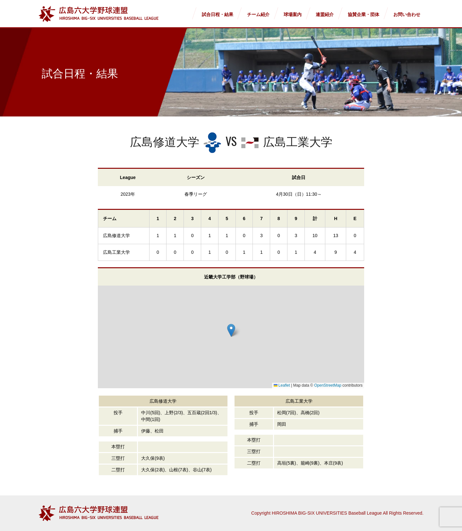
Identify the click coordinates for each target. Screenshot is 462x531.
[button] (231, 330)
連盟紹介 (325, 14)
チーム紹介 (258, 14)
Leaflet (282, 385)
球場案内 (293, 14)
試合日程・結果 (217, 14)
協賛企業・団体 (363, 14)
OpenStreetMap (327, 385)
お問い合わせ (406, 14)
